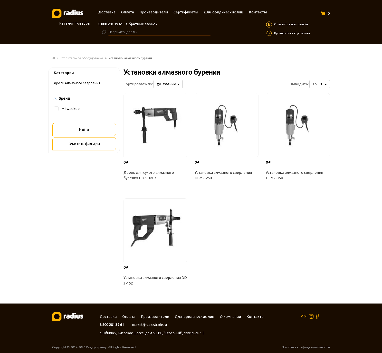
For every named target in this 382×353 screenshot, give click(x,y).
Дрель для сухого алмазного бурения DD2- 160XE (149, 175)
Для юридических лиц (194, 316)
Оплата (128, 316)
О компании (230, 316)
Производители (155, 316)
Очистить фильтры (84, 144)
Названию (168, 84)
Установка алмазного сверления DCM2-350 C (294, 175)
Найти (84, 129)
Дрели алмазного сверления (77, 83)
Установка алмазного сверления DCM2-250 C (223, 175)
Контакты (255, 316)
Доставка (108, 316)
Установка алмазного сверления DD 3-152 (155, 280)
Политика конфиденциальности (306, 347)
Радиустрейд (96, 347)
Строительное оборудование (81, 58)
